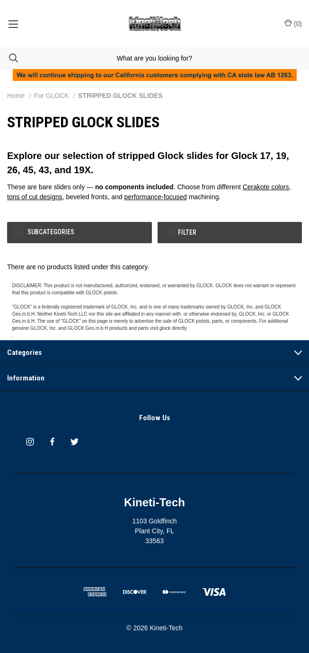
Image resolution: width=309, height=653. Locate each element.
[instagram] (30, 442)
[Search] (9, 58)
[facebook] (52, 442)
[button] (79, 232)
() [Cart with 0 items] (293, 23)
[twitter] (75, 442)
